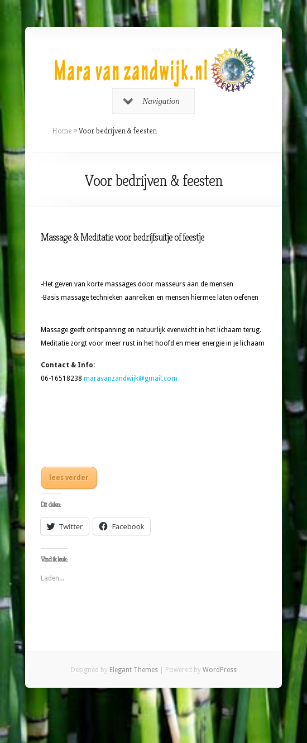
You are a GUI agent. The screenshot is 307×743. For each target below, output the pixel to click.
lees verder (69, 478)
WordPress (220, 670)
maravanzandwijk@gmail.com (131, 378)
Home (62, 131)
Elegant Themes (133, 670)
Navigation (151, 101)
